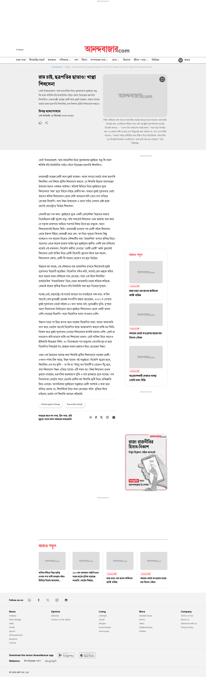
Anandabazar (57, 67)
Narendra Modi (74, 404)
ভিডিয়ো (155, 60)
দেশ (76, 60)
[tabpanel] (145, 463)
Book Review (105, 627)
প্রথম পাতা (21, 60)
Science (12, 642)
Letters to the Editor (61, 619)
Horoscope (104, 631)
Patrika (142, 631)
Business (13, 639)
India (68, 67)
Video (141, 623)
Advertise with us (189, 623)
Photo (142, 619)
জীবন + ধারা (141, 60)
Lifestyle (103, 615)
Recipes (102, 623)
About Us (185, 619)
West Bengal (15, 619)
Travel (101, 619)
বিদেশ (84, 60)
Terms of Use (187, 615)
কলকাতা (52, 60)
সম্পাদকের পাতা (99, 60)
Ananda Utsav (145, 615)
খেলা (116, 60)
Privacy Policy (187, 627)
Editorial (55, 615)
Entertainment (16, 635)
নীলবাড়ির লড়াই (36, 60)
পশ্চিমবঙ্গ (65, 60)
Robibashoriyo (145, 627)
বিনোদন (126, 60)
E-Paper (20, 49)
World (12, 627)
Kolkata (12, 615)
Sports (12, 631)
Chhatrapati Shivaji (50, 404)
